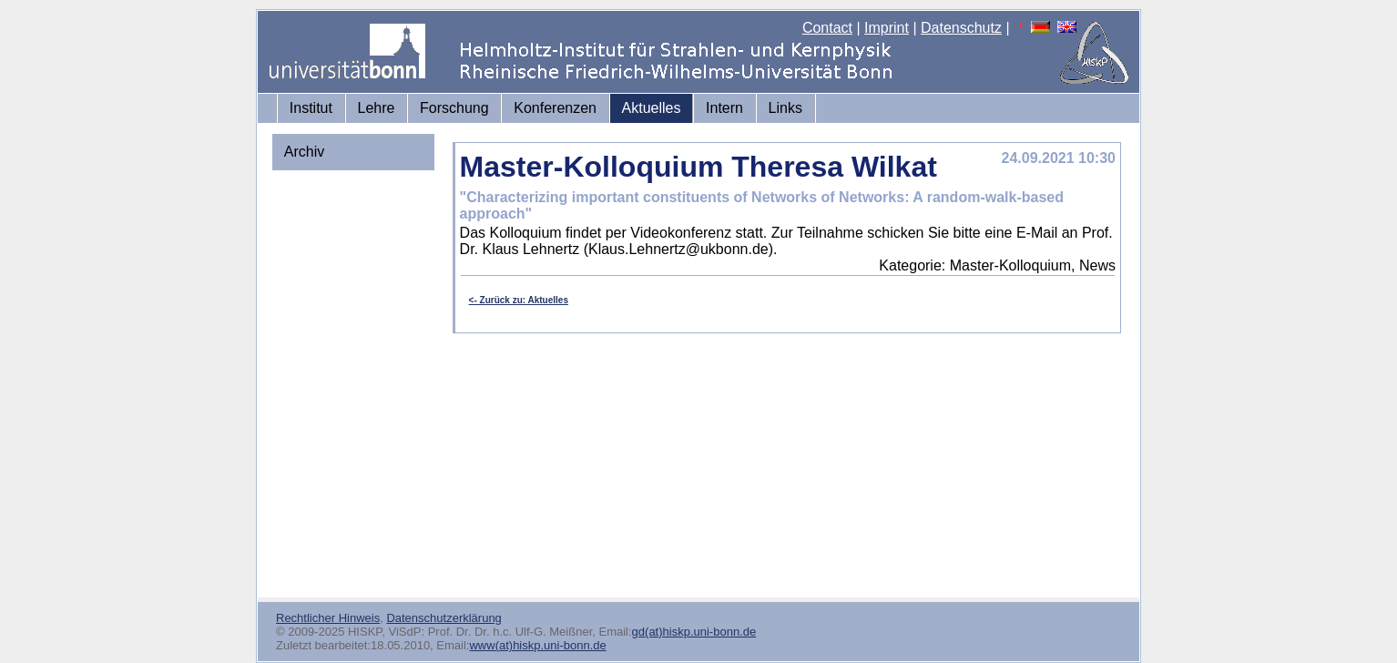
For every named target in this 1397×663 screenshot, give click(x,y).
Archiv (304, 151)
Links (785, 108)
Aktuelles (651, 108)
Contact (827, 28)
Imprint (886, 28)
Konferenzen (555, 108)
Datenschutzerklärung (443, 618)
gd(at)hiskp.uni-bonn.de (694, 631)
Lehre (376, 108)
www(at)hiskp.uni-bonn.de (537, 645)
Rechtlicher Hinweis (328, 618)
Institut (311, 108)
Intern (724, 108)
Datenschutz (961, 28)
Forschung (454, 108)
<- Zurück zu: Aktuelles (518, 300)
